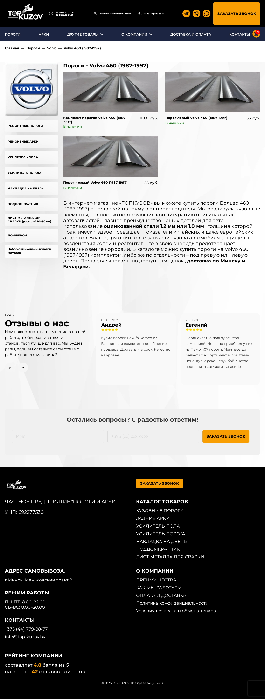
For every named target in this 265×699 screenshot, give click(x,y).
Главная (12, 48)
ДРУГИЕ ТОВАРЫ (82, 34)
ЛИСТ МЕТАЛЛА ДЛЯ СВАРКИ (170, 557)
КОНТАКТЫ (239, 34)
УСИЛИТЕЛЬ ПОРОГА (25, 173)
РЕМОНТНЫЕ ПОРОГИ (25, 126)
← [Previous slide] (9, 367)
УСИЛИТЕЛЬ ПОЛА (23, 157)
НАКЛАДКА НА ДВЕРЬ (26, 188)
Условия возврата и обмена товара (176, 611)
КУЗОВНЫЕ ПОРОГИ (160, 510)
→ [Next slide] (23, 367)
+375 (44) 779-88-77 (154, 14)
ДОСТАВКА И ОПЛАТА (190, 34)
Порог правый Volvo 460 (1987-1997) (95, 182)
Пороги (33, 48)
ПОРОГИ (13, 34)
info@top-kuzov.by (25, 637)
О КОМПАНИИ (134, 34)
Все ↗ (9, 315)
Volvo (51, 48)
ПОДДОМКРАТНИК (23, 204)
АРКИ (44, 34)
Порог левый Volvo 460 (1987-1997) (196, 118)
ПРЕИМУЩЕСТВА (156, 580)
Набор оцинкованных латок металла (29, 251)
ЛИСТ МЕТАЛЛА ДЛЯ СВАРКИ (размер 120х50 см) (29, 219)
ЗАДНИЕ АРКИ (153, 518)
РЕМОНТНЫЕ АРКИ (23, 141)
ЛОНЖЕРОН (17, 235)
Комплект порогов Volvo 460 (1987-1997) (94, 120)
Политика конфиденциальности (172, 603)
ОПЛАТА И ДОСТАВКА (161, 595)
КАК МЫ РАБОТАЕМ (158, 587)
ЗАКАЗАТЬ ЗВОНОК (236, 13)
